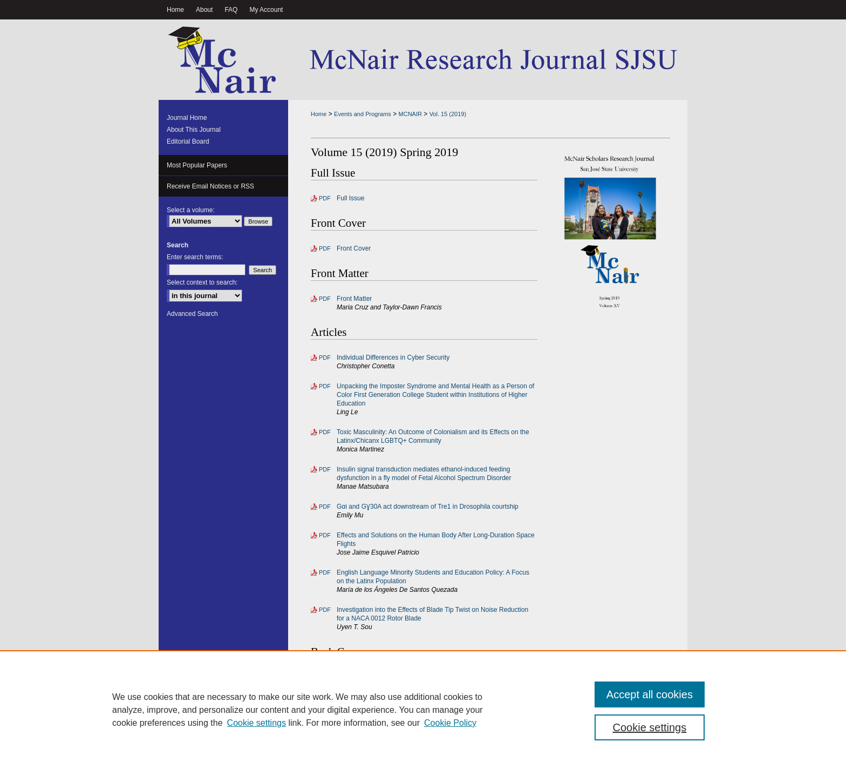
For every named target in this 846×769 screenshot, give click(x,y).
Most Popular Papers (197, 165)
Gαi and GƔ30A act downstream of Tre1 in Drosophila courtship (427, 506)
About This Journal (194, 129)
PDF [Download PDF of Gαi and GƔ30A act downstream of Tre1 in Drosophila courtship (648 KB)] (325, 506)
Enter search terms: (195, 257)
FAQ (373, 742)
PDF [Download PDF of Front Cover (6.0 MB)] (325, 248)
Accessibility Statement (475, 742)
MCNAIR (410, 114)
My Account (411, 742)
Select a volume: (191, 210)
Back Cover (353, 677)
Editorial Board (188, 141)
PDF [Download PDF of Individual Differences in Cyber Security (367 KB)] (325, 357)
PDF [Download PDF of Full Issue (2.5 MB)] (325, 198)
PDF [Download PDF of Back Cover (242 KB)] (325, 677)
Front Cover (354, 248)
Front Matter (354, 298)
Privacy (314, 754)
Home (318, 114)
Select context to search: (202, 282)
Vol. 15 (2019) (448, 114)
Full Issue (350, 198)
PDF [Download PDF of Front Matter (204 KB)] (325, 298)
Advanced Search (192, 314)
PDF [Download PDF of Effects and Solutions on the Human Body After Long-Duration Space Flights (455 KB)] (325, 535)
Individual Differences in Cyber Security (393, 357)
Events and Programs (362, 114)
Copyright (345, 754)
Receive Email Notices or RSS (210, 186)
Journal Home (187, 118)
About (345, 742)
